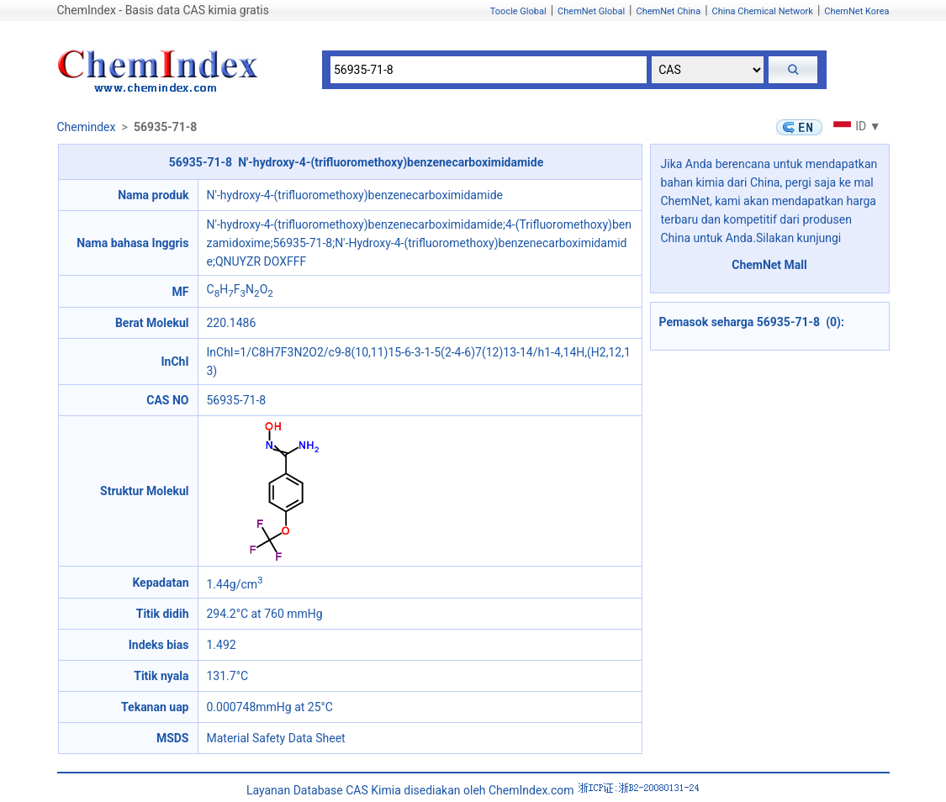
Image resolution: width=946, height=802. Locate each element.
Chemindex (86, 127)
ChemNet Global (591, 11)
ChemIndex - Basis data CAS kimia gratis (163, 10)
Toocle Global (518, 11)
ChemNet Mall (769, 265)
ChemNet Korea (856, 11)
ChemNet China (668, 11)
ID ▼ (854, 126)
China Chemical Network (762, 11)
